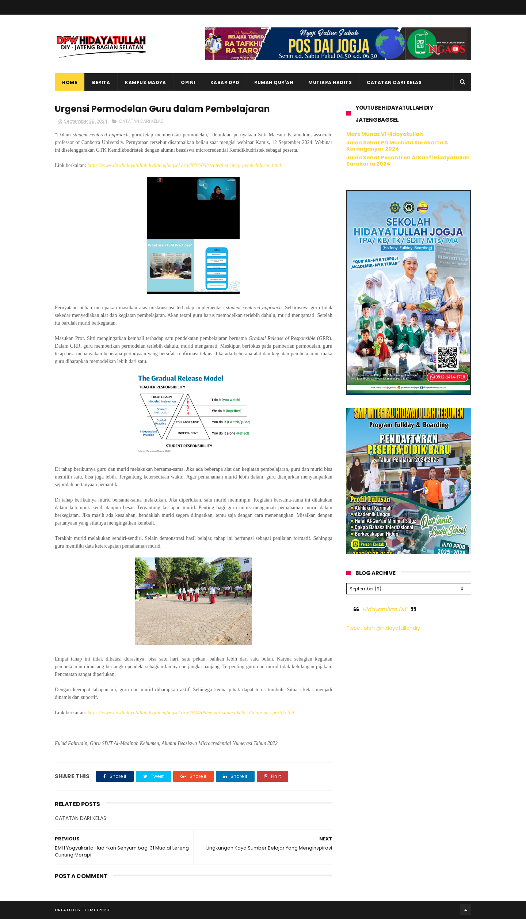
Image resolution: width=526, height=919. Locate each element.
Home (69, 82)
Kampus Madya (145, 82)
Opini (188, 82)
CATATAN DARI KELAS (141, 121)
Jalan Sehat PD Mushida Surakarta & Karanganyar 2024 (397, 145)
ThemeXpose (96, 910)
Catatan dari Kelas (394, 82)
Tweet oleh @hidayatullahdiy (383, 628)
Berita (101, 82)
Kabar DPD (225, 82)
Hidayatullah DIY (384, 609)
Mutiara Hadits (330, 82)
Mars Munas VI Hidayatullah (384, 134)
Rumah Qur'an (273, 82)
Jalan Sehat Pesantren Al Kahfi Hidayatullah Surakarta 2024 (408, 160)
